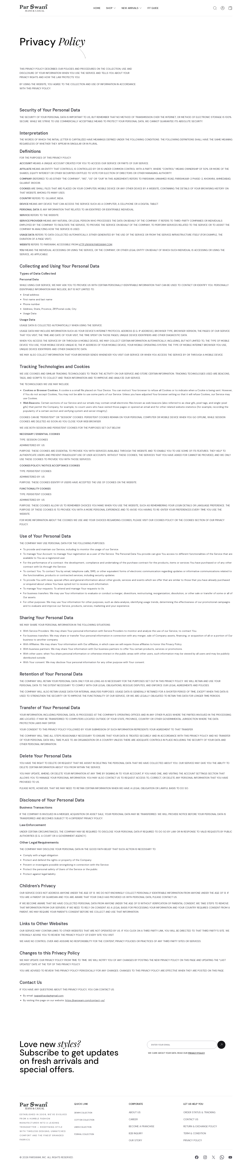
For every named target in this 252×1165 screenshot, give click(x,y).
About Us (135, 1112)
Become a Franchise (141, 1126)
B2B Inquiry (136, 1133)
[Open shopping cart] (230, 8)
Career (133, 1119)
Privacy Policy (192, 1140)
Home (96, 8)
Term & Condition (194, 1133)
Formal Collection (84, 1134)
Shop (111, 8)
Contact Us (190, 1119)
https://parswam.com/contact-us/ (85, 1000)
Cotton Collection (84, 1119)
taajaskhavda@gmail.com (49, 995)
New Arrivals (132, 8)
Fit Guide (153, 8)
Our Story (135, 1140)
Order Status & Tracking (199, 1112)
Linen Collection (82, 1127)
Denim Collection (83, 1112)
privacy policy (196, 1053)
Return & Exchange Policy (200, 1126)
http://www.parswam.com (95, 244)
